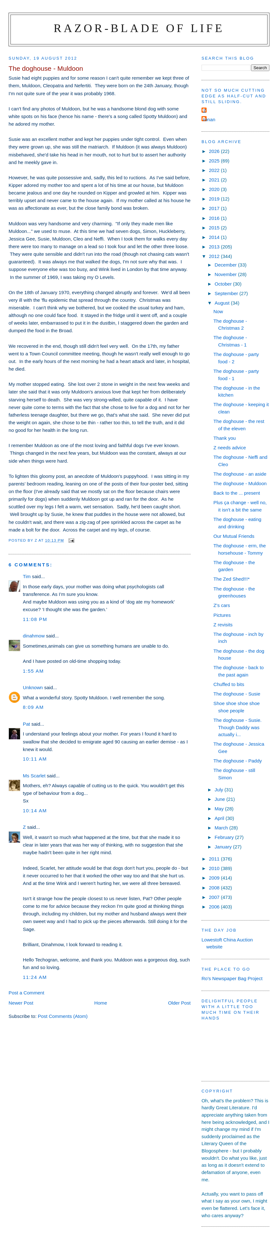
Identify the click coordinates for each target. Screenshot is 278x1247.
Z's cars (222, 605)
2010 (215, 868)
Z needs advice (230, 447)
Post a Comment (26, 992)
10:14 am (35, 810)
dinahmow (34, 635)
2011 (215, 858)
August (223, 303)
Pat (26, 724)
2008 (215, 887)
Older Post (179, 1003)
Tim (27, 576)
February (225, 837)
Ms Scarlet (34, 775)
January (224, 846)
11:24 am (35, 977)
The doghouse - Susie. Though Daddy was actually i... (238, 727)
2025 (215, 160)
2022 (215, 170)
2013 (215, 246)
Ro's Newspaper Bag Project (232, 978)
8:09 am (33, 707)
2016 (215, 218)
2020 (215, 189)
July (219, 789)
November (226, 274)
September (227, 293)
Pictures (222, 615)
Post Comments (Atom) (63, 1016)
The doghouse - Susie (237, 693)
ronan (209, 119)
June (220, 799)
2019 (215, 198)
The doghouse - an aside (240, 474)
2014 (215, 237)
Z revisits (223, 624)
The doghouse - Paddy (238, 760)
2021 (215, 179)
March (222, 827)
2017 (215, 208)
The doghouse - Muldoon (240, 483)
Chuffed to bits (229, 684)
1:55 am (33, 671)
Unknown (33, 687)
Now (218, 311)
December (226, 264)
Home (100, 1003)
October (224, 284)
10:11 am (35, 759)
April (220, 818)
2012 (215, 256)
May (220, 808)
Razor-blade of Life (139, 28)
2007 (215, 897)
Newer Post (21, 1003)
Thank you (225, 438)
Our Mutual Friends (234, 536)
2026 (215, 151)
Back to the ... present (237, 493)
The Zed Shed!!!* (232, 579)
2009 (215, 878)
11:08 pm (35, 619)
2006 (215, 906)
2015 (215, 227)
